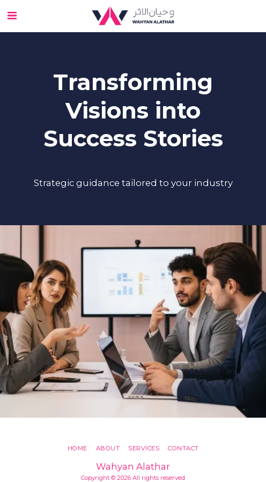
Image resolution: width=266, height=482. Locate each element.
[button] (12, 15)
